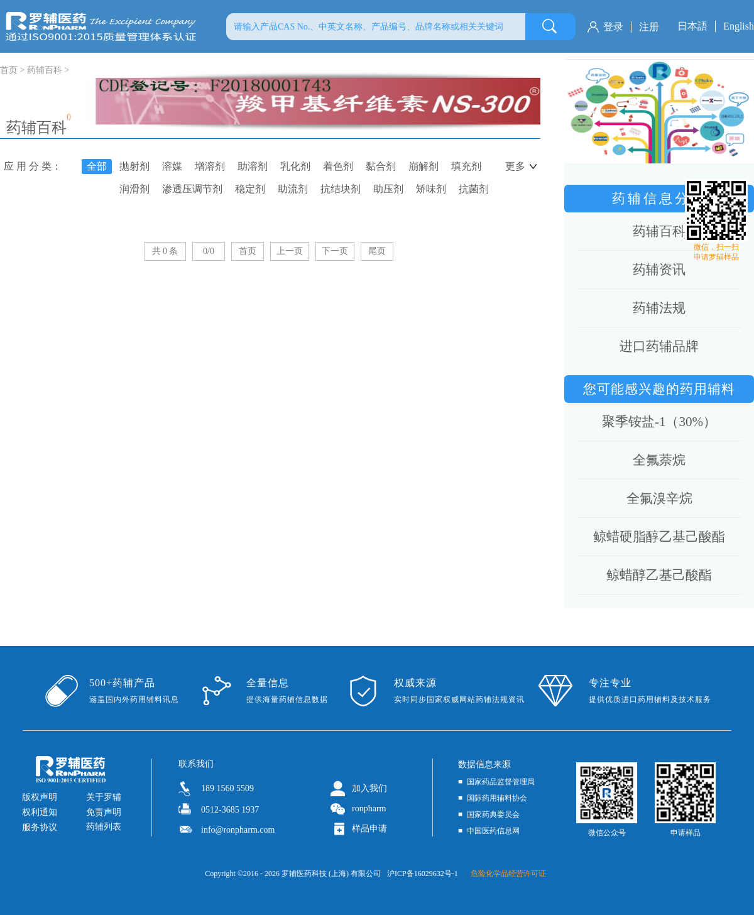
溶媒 (172, 166)
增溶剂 (210, 166)
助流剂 (293, 189)
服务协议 (39, 827)
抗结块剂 (340, 189)
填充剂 (466, 166)
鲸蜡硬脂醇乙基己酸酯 (659, 536)
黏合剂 (381, 166)
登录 (613, 26)
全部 (97, 166)
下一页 (335, 251)
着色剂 (338, 166)
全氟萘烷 (659, 460)
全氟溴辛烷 (659, 498)
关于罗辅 (103, 797)
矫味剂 (431, 189)
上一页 (289, 251)
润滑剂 (134, 189)
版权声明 (39, 797)
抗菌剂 (474, 189)
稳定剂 (250, 189)
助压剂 (388, 189)
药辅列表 (103, 826)
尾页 (377, 251)
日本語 (692, 26)
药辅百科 (44, 70)
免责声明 (103, 812)
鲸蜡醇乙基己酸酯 (659, 575)
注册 (649, 26)
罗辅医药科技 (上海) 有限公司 (331, 873)
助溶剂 (253, 166)
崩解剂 (423, 166)
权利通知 (39, 812)
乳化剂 (295, 166)
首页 (247, 251)
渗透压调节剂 (192, 189)
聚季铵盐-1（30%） (659, 421)
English (738, 26)
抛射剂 (134, 166)
